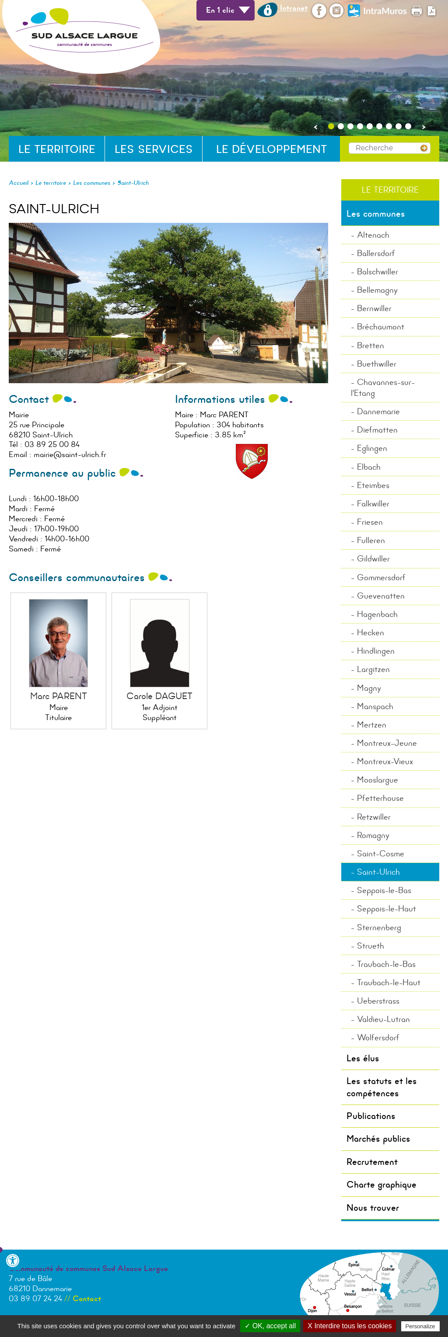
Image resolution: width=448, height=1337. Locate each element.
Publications (371, 1116)
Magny (369, 687)
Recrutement (372, 1162)
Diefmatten (377, 429)
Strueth (370, 945)
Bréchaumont (380, 326)
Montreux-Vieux (385, 761)
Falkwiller (373, 503)
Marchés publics (378, 1139)
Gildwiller (373, 558)
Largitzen (373, 669)
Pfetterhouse (380, 798)
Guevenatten (381, 595)
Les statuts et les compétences (381, 1087)
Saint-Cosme (380, 853)
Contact (87, 1298)
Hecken (370, 632)
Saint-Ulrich (133, 182)
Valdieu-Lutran (383, 1019)
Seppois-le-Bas (384, 890)
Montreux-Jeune (387, 743)
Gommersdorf (381, 577)
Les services (154, 149)
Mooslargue (377, 779)
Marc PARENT (58, 696)
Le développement (271, 149)
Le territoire (56, 149)
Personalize (420, 1326)
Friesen (370, 521)
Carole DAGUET (159, 696)
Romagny (373, 835)
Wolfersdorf (378, 1037)
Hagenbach (377, 614)
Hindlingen (376, 650)
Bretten (370, 345)
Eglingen (372, 448)
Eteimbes (373, 485)
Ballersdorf (376, 253)
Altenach (373, 234)
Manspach (375, 706)
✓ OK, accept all (270, 1326)
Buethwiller (376, 363)
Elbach (369, 466)
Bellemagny (377, 289)
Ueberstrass (378, 1000)
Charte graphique (381, 1184)
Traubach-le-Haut (388, 982)
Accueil (18, 182)
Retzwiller (374, 816)
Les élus (362, 1058)
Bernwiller (374, 308)
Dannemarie (378, 411)
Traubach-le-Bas (386, 964)
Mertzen (371, 724)
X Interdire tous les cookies (350, 1326)
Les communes (91, 182)
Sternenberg (379, 927)
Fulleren (371, 540)
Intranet (282, 8)
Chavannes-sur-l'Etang (383, 387)
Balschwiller (377, 271)
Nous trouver (372, 1208)
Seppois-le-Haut (386, 908)
